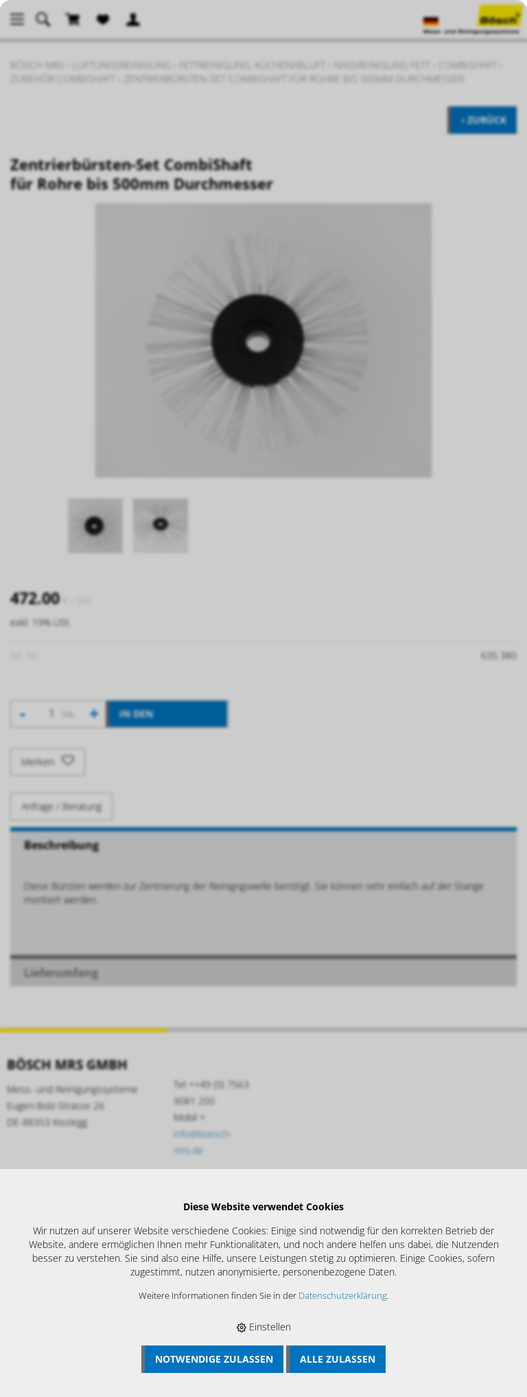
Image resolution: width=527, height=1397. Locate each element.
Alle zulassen (337, 1358)
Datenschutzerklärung (342, 1296)
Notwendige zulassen (214, 1358)
